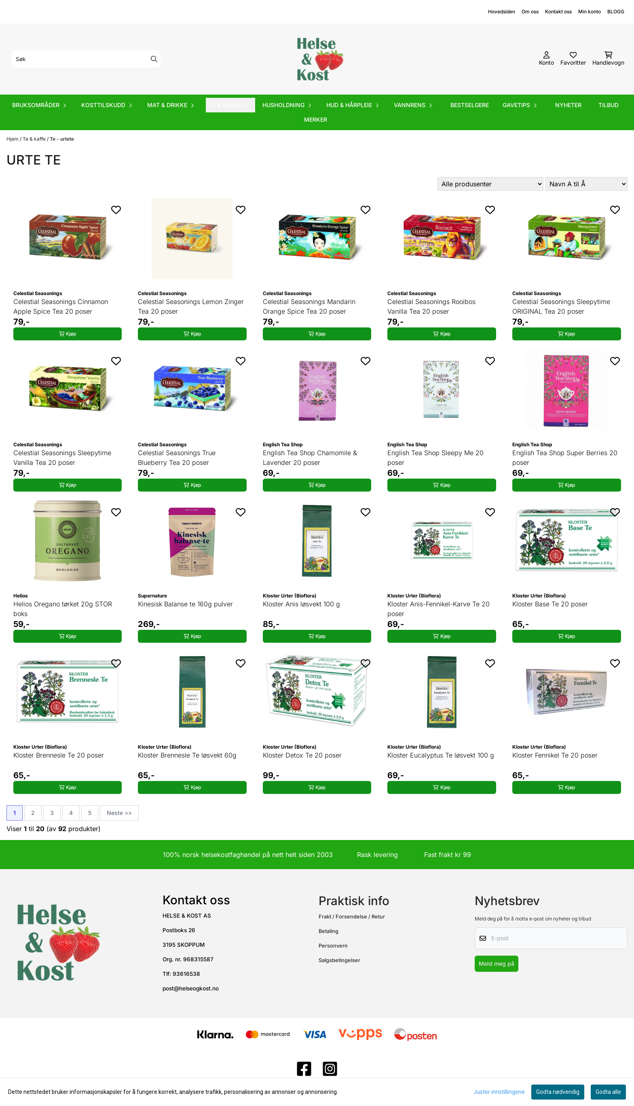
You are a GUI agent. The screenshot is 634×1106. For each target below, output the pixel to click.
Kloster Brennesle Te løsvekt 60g (187, 755)
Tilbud (608, 104)
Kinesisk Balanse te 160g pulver (185, 604)
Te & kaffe (35, 139)
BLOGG (615, 11)
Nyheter (568, 104)
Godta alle (608, 1092)
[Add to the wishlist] (116, 210)
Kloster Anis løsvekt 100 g (301, 604)
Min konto (589, 11)
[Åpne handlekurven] (608, 59)
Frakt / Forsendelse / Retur (352, 917)
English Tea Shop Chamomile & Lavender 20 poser (310, 457)
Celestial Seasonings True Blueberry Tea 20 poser (177, 457)
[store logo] (319, 59)
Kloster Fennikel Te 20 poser (555, 755)
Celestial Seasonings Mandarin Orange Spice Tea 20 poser (309, 306)
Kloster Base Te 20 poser (550, 604)
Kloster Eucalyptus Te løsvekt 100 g (440, 755)
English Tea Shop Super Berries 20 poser (564, 457)
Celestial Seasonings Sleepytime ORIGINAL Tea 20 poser (561, 306)
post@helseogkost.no (191, 988)
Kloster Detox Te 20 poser (302, 755)
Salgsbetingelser (339, 960)
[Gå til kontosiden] (546, 59)
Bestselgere (469, 104)
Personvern (333, 946)
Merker (315, 119)
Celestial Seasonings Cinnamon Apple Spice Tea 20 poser (60, 306)
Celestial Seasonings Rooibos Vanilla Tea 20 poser (431, 306)
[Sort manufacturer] (490, 184)
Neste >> (119, 812)
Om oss (530, 11)
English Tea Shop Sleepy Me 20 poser (435, 457)
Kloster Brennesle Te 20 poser (58, 755)
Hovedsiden (501, 11)
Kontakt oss (558, 11)
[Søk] (86, 59)
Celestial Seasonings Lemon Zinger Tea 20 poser (191, 306)
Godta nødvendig (557, 1092)
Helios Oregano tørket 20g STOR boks (62, 609)
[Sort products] (586, 184)
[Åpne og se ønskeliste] (573, 59)
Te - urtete (62, 139)
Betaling (328, 931)
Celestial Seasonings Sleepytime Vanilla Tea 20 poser (62, 457)
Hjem (13, 139)
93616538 (186, 974)
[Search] (154, 59)
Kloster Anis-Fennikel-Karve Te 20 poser (438, 609)
